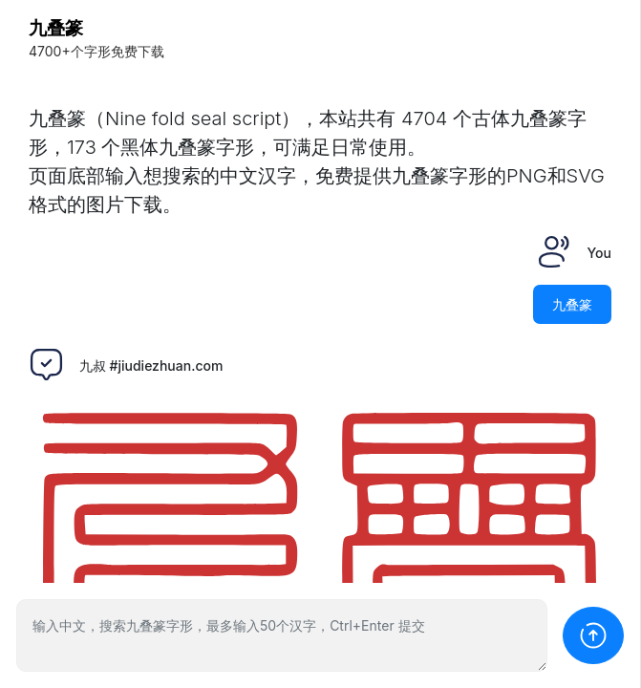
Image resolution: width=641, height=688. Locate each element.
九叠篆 (56, 28)
